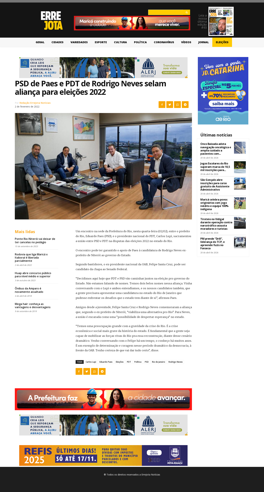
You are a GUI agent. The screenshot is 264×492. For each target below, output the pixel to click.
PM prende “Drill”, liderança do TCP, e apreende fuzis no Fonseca (212, 243)
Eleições (120, 361)
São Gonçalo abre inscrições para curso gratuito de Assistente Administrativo (214, 184)
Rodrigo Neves (176, 361)
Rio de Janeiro (158, 361)
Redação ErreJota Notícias (35, 102)
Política (137, 361)
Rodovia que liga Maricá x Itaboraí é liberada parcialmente (31, 257)
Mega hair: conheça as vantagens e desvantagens (33, 305)
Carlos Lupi (91, 361)
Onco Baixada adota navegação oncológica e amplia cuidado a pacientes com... (215, 149)
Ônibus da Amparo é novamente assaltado (29, 290)
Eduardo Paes (106, 361)
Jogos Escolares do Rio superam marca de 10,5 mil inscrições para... (215, 167)
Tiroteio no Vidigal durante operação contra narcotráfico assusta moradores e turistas (216, 224)
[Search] (186, 12)
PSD (147, 361)
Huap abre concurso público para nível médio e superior (33, 274)
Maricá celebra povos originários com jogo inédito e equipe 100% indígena (214, 204)
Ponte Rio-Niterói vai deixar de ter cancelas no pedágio (35, 240)
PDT (129, 361)
